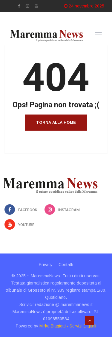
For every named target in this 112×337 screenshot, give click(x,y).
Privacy (46, 264)
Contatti (66, 264)
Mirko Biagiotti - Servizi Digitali (67, 326)
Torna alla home (56, 122)
